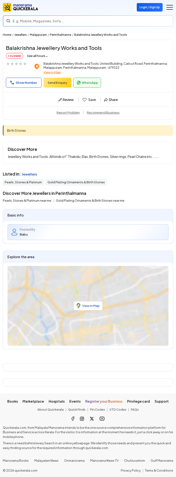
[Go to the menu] (169, 7)
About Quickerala (50, 409)
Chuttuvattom (134, 460)
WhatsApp (87, 82)
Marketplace (33, 401)
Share (111, 99)
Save (89, 99)
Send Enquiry (57, 82)
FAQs (135, 409)
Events (75, 401)
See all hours (36, 56)
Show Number (23, 82)
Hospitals (57, 401)
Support (162, 401)
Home (7, 34)
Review (66, 99)
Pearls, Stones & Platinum (23, 182)
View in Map (52, 72)
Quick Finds (77, 409)
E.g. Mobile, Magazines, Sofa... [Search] (38, 21)
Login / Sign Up (150, 7)
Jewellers (20, 34)
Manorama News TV (104, 460)
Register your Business (103, 401)
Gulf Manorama (162, 460)
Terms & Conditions (159, 470)
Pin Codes (97, 409)
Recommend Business (103, 112)
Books (12, 401)
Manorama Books (16, 460)
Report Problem (68, 112)
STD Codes (118, 409)
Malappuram (38, 34)
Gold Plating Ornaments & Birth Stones (76, 182)
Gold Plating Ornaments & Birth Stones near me (90, 200)
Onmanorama (74, 460)
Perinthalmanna (60, 34)
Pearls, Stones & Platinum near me (27, 200)
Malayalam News (46, 460)
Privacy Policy (131, 470)
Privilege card (138, 401)
